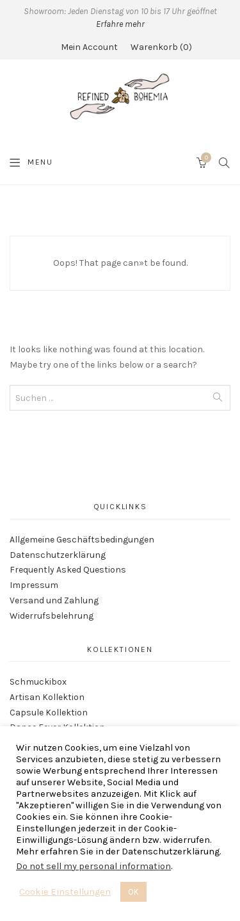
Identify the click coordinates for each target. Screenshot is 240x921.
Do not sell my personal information (93, 866)
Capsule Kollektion (49, 712)
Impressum (34, 585)
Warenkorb (161, 47)
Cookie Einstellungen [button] (65, 891)
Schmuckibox (38, 681)
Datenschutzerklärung (58, 555)
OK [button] (133, 892)
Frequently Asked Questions (68, 569)
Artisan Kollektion (47, 697)
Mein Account (89, 47)
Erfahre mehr (120, 24)
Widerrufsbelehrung (51, 615)
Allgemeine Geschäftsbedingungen (82, 539)
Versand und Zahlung (54, 600)
